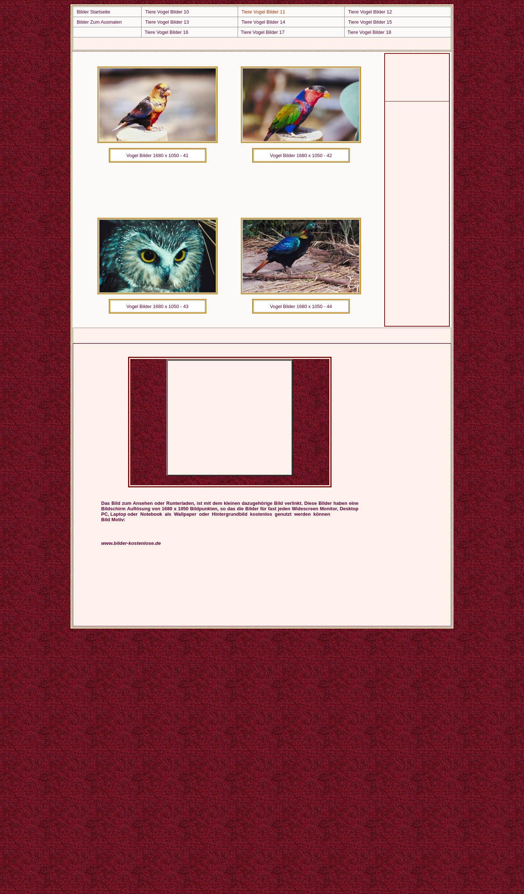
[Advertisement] (228, 42)
